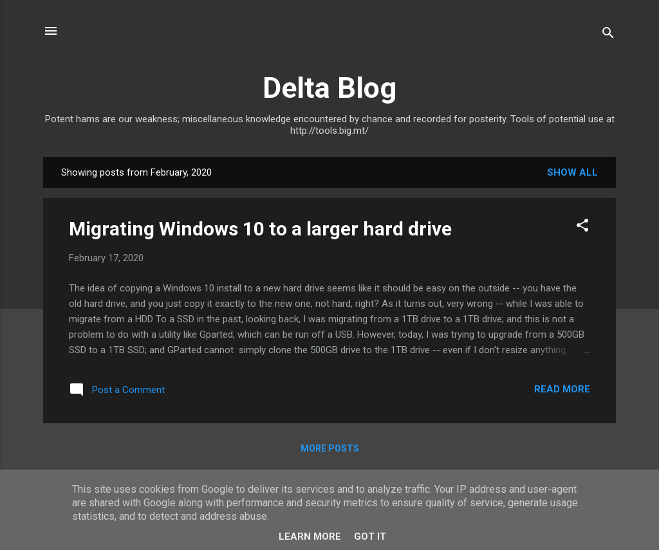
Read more (562, 389)
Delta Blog (329, 88)
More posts (330, 448)
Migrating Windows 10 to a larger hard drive (260, 228)
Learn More (310, 536)
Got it (370, 536)
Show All (572, 172)
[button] (582, 227)
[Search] (608, 35)
